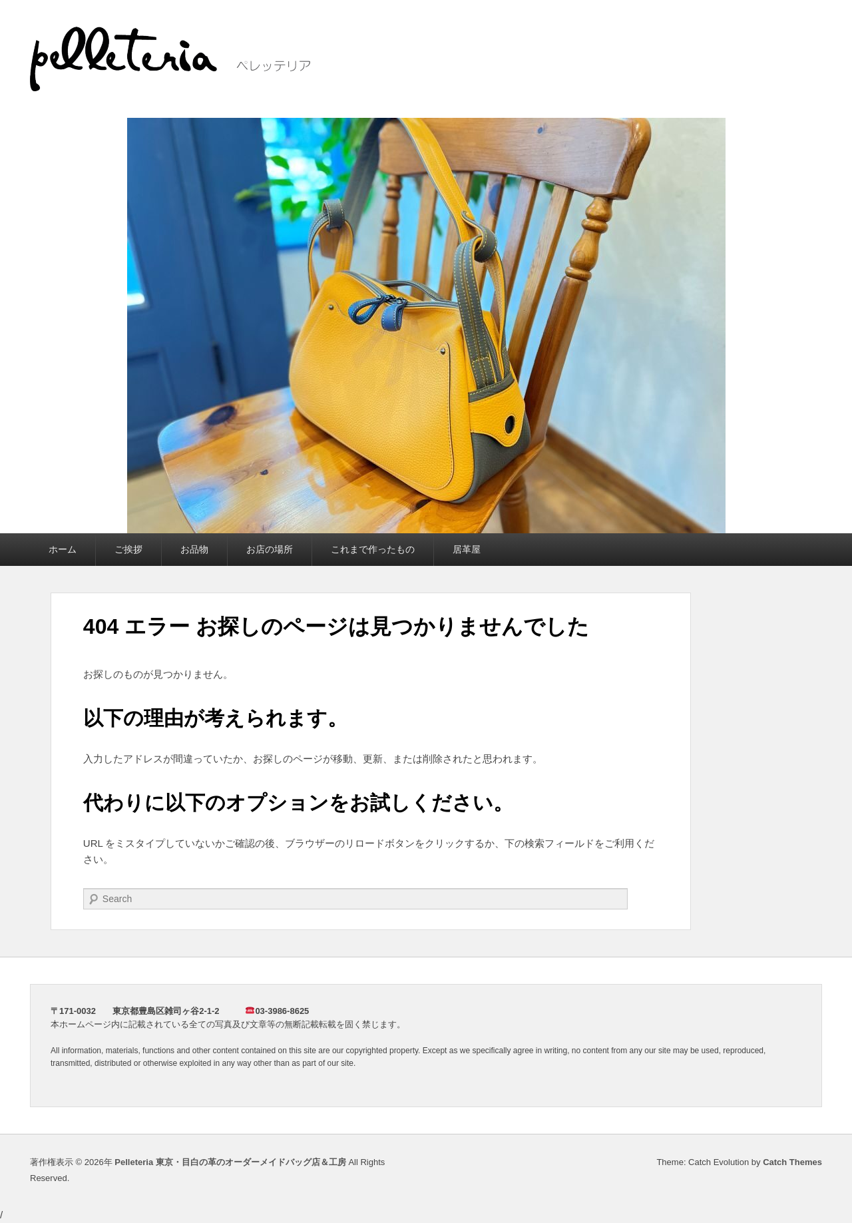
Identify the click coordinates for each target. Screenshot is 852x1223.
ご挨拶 (128, 549)
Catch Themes (792, 1162)
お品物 (194, 549)
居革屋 (467, 549)
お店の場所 (269, 549)
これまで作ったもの (373, 549)
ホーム (63, 549)
